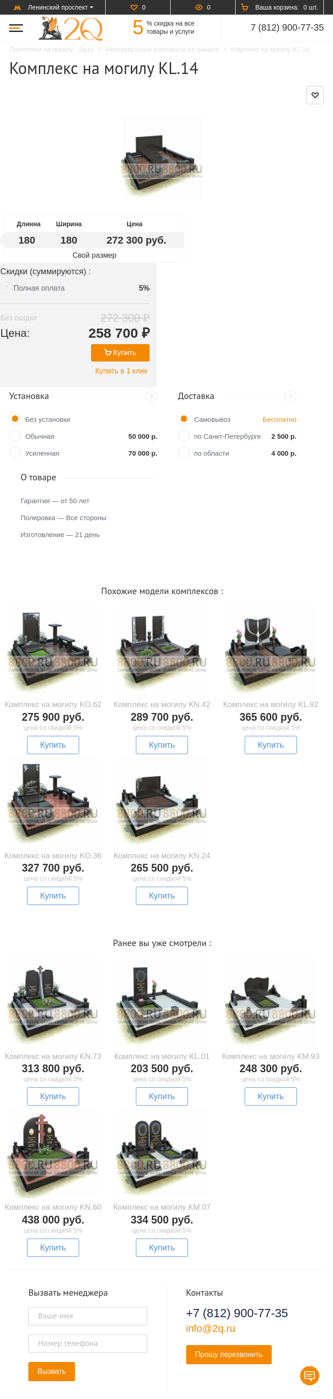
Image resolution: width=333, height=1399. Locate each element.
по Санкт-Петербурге (227, 389)
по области (211, 406)
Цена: (202, 285)
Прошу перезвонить (229, 1307)
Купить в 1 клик (279, 323)
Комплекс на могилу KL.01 (161, 1009)
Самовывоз (212, 372)
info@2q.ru (211, 1281)
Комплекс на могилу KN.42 (161, 657)
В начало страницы (166, 1366)
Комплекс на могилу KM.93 (270, 1009)
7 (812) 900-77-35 (287, 27)
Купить (278, 305)
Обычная (39, 389)
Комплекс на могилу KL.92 (270, 657)
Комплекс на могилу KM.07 (161, 1159)
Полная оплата (226, 241)
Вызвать (52, 1324)
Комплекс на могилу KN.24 (161, 808)
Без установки (47, 372)
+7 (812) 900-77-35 (237, 1265)
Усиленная (42, 406)
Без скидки (206, 270)
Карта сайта (289, 1388)
